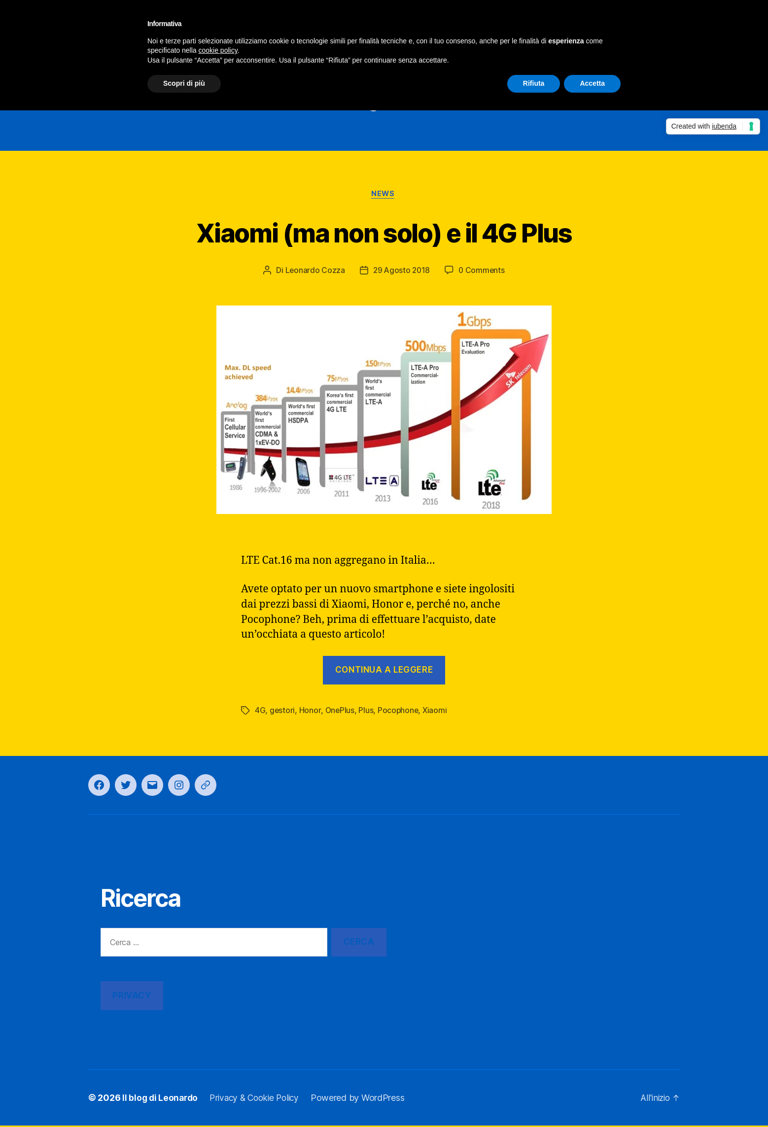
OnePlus (340, 712)
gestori (282, 712)
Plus (366, 712)
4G (260, 712)
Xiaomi (436, 712)
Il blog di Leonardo (161, 1099)
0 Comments (482, 272)
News (384, 195)
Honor (310, 712)
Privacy (131, 997)
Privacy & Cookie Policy (259, 1099)
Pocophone (399, 712)
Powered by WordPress (366, 1099)
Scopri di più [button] (184, 83)
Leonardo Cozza (313, 272)
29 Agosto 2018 (401, 272)
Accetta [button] (592, 83)
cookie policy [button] (218, 50)
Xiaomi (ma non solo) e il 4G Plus (384, 233)
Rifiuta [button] (534, 83)
